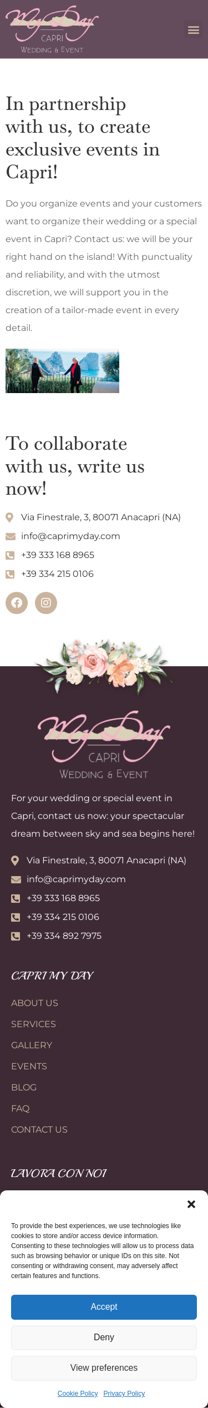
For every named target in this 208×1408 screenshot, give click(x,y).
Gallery (31, 1045)
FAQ (20, 1108)
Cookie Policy (78, 1393)
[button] (191, 1204)
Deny (104, 1337)
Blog (24, 1087)
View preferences (104, 1368)
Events (29, 1066)
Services (33, 1024)
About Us (34, 1003)
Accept (104, 1307)
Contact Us (39, 1129)
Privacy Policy (124, 1393)
